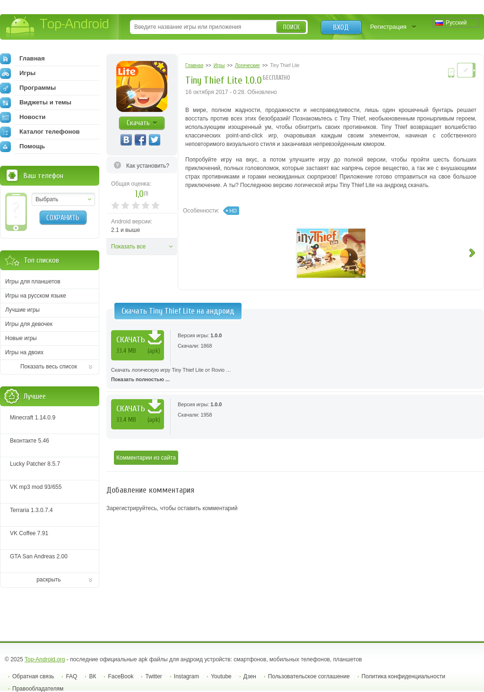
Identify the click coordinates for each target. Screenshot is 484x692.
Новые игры (21, 338)
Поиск (291, 27)
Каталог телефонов (40, 132)
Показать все (128, 246)
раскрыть (48, 579)
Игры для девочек (28, 324)
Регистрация (388, 26)
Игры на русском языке (35, 295)
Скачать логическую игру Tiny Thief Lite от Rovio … (295, 375)
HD (233, 211)
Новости (22, 117)
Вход (341, 27)
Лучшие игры (22, 310)
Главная (22, 58)
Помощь (22, 146)
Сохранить (62, 218)
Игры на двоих (24, 352)
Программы (28, 88)
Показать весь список (48, 366)
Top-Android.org (45, 659)
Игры (17, 73)
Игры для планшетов (32, 281)
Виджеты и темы (35, 102)
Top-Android (58, 27)
